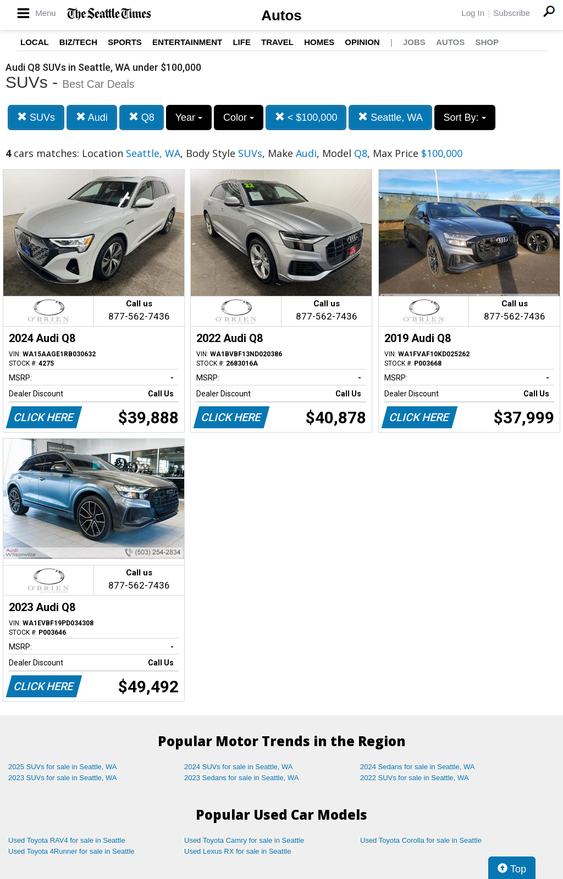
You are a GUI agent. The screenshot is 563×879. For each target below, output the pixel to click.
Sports (125, 42)
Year (188, 117)
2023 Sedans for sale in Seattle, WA (241, 778)
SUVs (36, 117)
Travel (277, 42)
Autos (281, 15)
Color (238, 117)
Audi (92, 117)
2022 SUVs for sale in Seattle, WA (414, 778)
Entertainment (187, 42)
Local (34, 42)
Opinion (362, 42)
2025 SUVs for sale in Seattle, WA (62, 767)
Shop (487, 42)
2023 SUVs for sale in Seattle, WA (62, 778)
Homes (319, 42)
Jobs (414, 42)
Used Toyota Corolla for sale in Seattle (421, 840)
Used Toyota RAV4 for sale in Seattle (66, 840)
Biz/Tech (78, 42)
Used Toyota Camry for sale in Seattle (244, 840)
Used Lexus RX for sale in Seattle (237, 851)
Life (242, 42)
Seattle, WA (390, 117)
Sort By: (465, 117)
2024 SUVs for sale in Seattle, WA (238, 767)
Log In (472, 13)
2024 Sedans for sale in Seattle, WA (417, 767)
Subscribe (511, 13)
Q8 (141, 117)
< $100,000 (306, 117)
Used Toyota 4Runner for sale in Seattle (71, 851)
